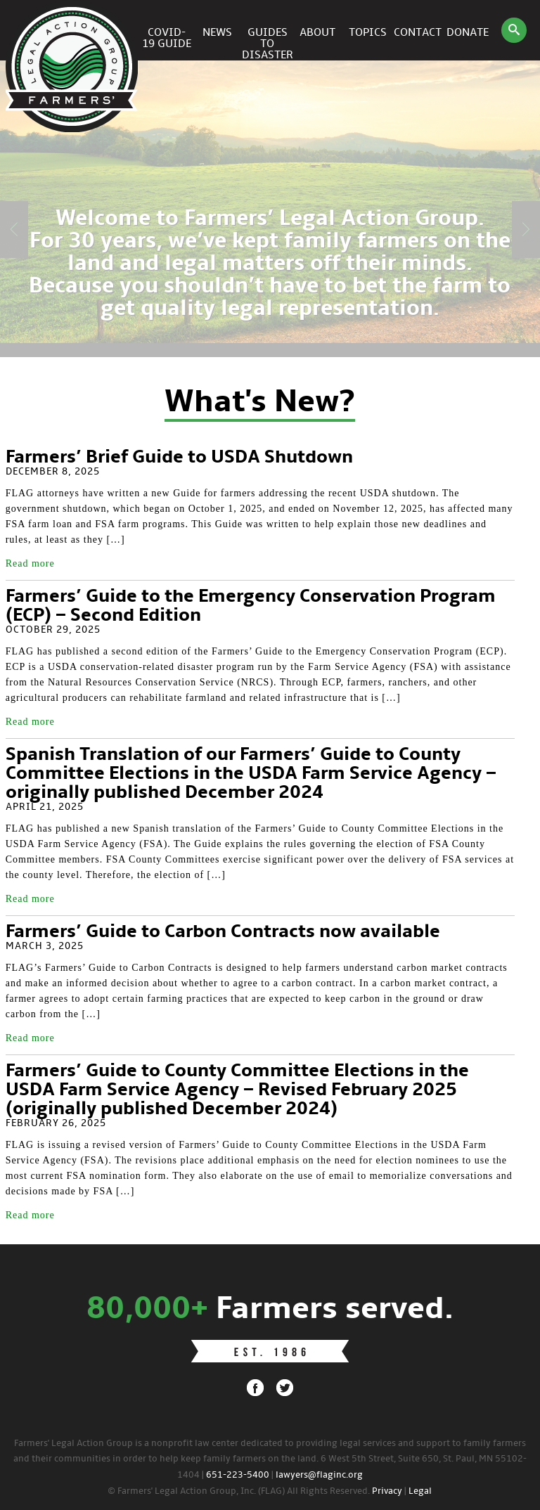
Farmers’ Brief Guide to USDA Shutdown (179, 457)
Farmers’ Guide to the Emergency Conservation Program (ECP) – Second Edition (251, 606)
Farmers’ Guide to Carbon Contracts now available (223, 932)
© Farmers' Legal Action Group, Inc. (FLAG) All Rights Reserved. (239, 1491)
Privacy (387, 1491)
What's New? (260, 403)
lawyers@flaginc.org (319, 1475)
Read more (30, 563)
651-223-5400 (237, 1475)
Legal (420, 1491)
